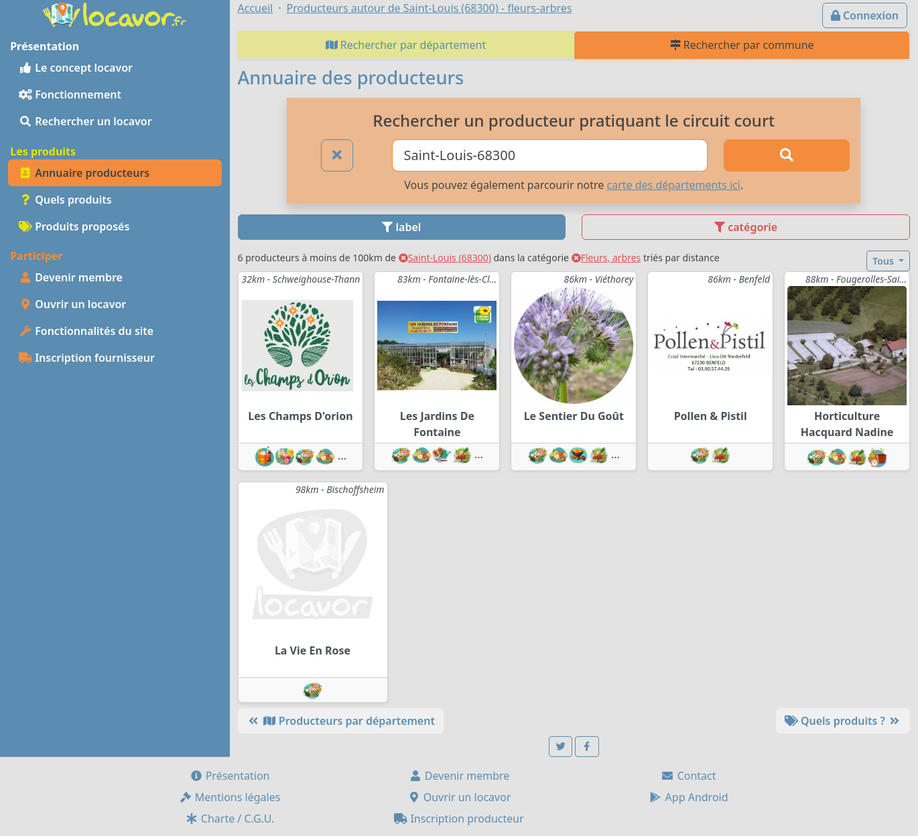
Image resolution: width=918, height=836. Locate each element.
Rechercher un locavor (85, 121)
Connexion (865, 15)
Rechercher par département (406, 45)
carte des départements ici (673, 185)
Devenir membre (71, 277)
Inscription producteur (459, 818)
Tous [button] (884, 261)
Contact (688, 775)
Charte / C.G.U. (230, 818)
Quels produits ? (843, 720)
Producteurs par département (341, 720)
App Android (688, 797)
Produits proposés (74, 226)
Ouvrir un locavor (72, 304)
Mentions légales (230, 797)
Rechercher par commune (742, 45)
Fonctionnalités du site (86, 331)
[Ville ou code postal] (550, 155)
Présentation (230, 775)
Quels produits (65, 199)
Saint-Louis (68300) (445, 257)
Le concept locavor (76, 67)
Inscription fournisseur (87, 357)
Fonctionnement (70, 94)
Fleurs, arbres (606, 257)
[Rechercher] (787, 155)
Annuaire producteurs (84, 172)
